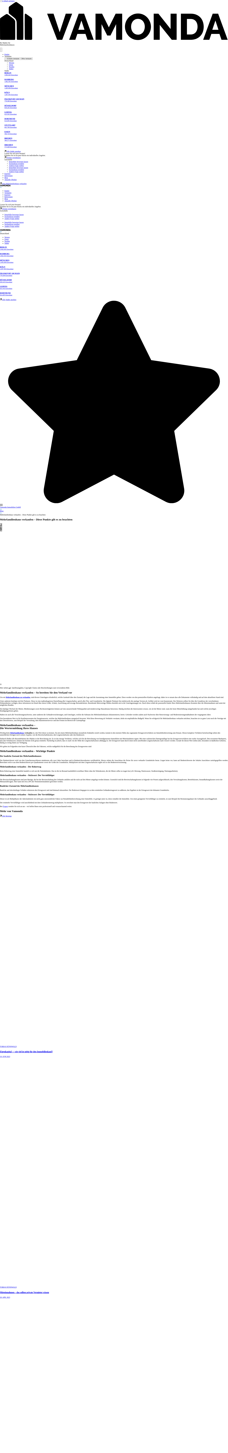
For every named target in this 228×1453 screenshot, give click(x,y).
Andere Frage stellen (16, 166)
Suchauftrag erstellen (16, 164)
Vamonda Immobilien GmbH (10, 507)
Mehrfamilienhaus (17, 733)
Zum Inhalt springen (7, 1)
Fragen (5, 806)
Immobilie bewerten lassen (18, 162)
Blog (1, 511)
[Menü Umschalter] (1, 50)
